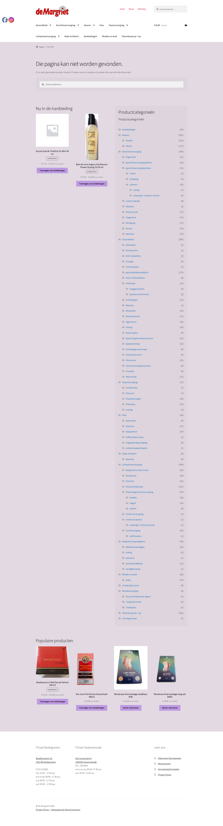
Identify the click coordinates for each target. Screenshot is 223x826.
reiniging (134, 179)
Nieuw (131, 9)
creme (133, 173)
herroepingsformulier (168, 769)
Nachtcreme (132, 212)
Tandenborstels (133, 601)
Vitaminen (131, 360)
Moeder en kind (109, 36)
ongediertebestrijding (136, 442)
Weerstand (131, 376)
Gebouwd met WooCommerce (65, 809)
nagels (133, 503)
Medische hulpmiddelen (133, 541)
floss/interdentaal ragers (138, 596)
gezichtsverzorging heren (138, 168)
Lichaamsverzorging (46, 36)
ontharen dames (134, 519)
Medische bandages (135, 547)
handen (133, 497)
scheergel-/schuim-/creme (146, 195)
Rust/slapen (132, 332)
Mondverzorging (130, 590)
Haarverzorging (116, 25)
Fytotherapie (132, 266)
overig (136, 189)
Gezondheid (41, 25)
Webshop (142, 9)
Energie (129, 261)
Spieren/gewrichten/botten (139, 338)
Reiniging (130, 222)
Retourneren (164, 763)
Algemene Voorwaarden (169, 758)
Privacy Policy (164, 774)
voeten (133, 508)
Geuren (87, 25)
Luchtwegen (132, 299)
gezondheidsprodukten (137, 272)
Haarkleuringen (133, 398)
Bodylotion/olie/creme (137, 470)
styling (129, 409)
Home (122, 9)
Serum (129, 228)
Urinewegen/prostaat (136, 349)
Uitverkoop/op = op (131, 36)
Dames (129, 140)
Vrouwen (130, 371)
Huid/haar (131, 283)
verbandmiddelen (134, 563)
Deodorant (131, 475)
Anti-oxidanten (133, 255)
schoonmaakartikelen (136, 448)
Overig (129, 327)
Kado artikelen (71, 36)
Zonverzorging (133, 530)
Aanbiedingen (90, 36)
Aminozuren (132, 250)
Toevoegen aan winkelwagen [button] (52, 170)
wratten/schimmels (139, 294)
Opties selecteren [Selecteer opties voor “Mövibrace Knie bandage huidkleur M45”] (131, 707)
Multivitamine (133, 316)
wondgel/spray (133, 568)
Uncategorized (129, 618)
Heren (129, 146)
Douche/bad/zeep (134, 486)
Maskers (130, 206)
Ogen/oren (131, 321)
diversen (130, 426)
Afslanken (131, 244)
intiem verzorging (134, 514)
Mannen (130, 305)
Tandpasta (131, 607)
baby (128, 580)
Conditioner (132, 387)
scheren (133, 184)
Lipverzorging (133, 200)
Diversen (130, 393)
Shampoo (130, 404)
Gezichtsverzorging (65, 25)
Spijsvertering (133, 343)
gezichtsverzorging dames (139, 162)
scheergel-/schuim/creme (142, 525)
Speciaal (130, 233)
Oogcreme (131, 217)
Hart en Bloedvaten (135, 277)
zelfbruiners (136, 536)
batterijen (131, 420)
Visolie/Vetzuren (134, 354)
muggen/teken (137, 288)
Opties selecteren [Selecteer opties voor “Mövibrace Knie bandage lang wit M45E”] (170, 707)
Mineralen (131, 310)
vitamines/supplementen (138, 365)
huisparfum (131, 431)
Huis (102, 25)
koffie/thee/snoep (134, 437)
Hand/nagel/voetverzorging (139, 492)
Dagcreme (131, 157)
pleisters (130, 557)
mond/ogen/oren (130, 585)
